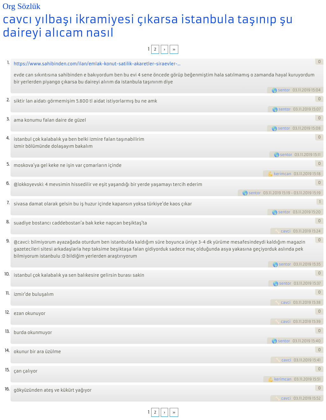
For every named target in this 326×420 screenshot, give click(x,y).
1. (8, 62)
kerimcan (282, 174)
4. (7, 138)
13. (7, 331)
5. (7, 164)
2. (7, 100)
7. (8, 202)
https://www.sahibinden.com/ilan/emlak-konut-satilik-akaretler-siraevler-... (97, 64)
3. (7, 119)
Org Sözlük (21, 6)
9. (7, 241)
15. (7, 370)
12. (7, 312)
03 (295, 90)
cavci (285, 231)
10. (6, 274)
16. (7, 389)
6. (7, 183)
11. (7, 293)
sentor (284, 90)
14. (7, 350)
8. (7, 221)
